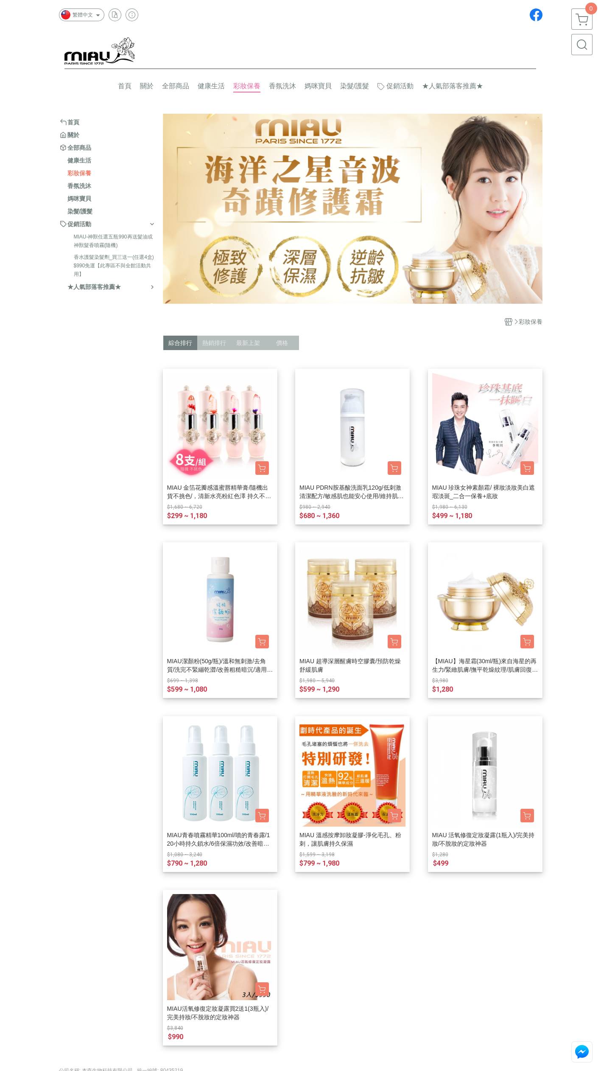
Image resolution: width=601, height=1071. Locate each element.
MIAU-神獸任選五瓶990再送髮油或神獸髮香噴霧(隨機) (113, 241)
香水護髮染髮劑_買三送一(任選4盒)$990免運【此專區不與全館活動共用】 (114, 265)
